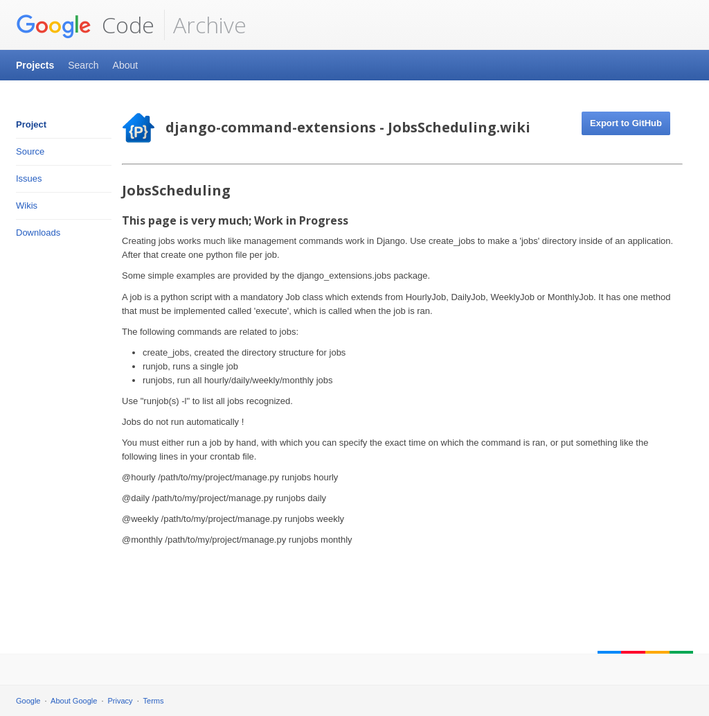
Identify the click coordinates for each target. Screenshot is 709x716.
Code (85, 25)
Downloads (38, 232)
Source (30, 151)
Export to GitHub (626, 123)
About (125, 65)
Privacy (120, 701)
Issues (29, 178)
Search (83, 65)
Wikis (26, 205)
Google (28, 701)
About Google (74, 701)
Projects (35, 65)
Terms (153, 701)
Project (31, 124)
